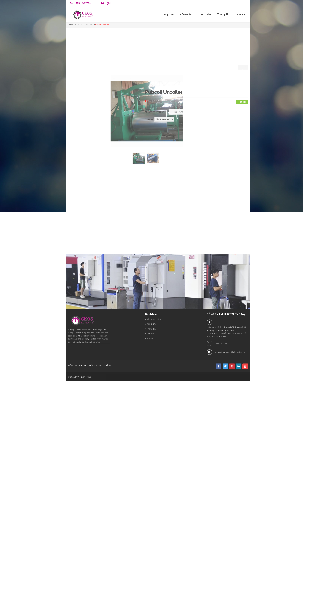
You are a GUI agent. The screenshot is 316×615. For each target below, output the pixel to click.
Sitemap (150, 386)
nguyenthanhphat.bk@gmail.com (230, 399)
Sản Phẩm (186, 14)
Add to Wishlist (156, 217)
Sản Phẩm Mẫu (154, 367)
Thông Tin (223, 14)
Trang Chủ (167, 14)
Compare (178, 217)
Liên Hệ (240, 14)
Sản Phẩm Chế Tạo (84, 25)
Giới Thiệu (205, 14)
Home (70, 25)
